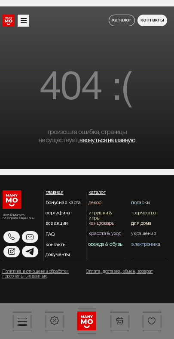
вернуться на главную (107, 140)
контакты (152, 20)
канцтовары (102, 223)
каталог (121, 20)
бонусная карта (63, 203)
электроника (145, 244)
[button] (22, 321)
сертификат (59, 213)
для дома (141, 223)
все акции (57, 223)
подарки (140, 203)
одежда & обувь (105, 244)
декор (95, 203)
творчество (143, 213)
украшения (143, 234)
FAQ (50, 234)
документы (58, 255)
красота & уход (105, 234)
